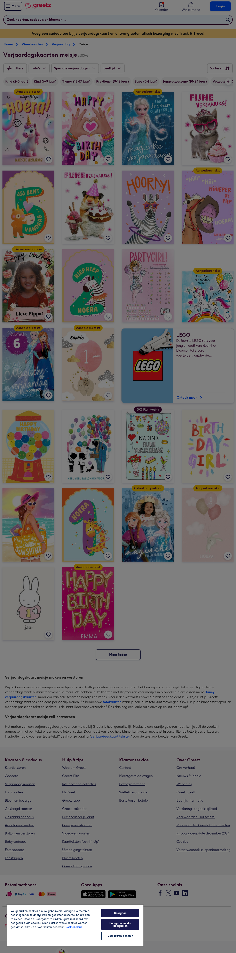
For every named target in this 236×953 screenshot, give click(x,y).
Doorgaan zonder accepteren (120, 924)
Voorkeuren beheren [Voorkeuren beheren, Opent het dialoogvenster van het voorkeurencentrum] (120, 935)
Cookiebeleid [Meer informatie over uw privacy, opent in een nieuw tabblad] (73, 927)
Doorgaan (120, 913)
